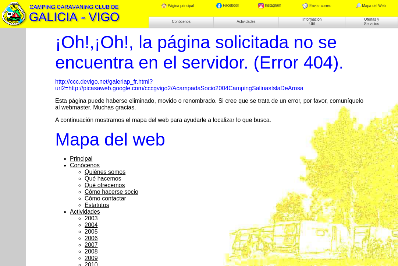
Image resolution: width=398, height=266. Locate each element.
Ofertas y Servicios (371, 21)
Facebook (227, 5)
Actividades (246, 22)
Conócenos (181, 22)
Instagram (269, 5)
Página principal (177, 6)
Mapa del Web (370, 6)
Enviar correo (316, 6)
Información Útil (311, 21)
